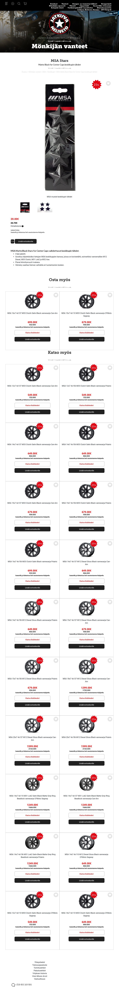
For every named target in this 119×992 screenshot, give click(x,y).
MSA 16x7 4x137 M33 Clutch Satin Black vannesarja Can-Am (32, 313)
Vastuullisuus (39, 979)
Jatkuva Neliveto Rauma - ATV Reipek (94, 10)
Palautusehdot (40, 971)
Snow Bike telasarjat (102, 6)
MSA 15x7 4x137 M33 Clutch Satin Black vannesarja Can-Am (32, 503)
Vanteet (65, 4)
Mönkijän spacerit (57, 6)
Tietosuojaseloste (39, 965)
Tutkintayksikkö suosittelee (80, 8)
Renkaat (54, 4)
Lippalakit (84, 6)
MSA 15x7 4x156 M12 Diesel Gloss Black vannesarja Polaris (32, 679)
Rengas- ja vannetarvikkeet (84, 4)
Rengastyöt (106, 4)
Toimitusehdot (40, 968)
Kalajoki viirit (57, 8)
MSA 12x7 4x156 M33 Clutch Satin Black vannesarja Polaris (86, 386)
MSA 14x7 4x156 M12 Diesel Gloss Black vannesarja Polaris (32, 620)
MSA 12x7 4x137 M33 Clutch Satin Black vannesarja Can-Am (32, 386)
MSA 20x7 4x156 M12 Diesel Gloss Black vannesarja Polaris (86, 737)
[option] (59, 137)
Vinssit (72, 6)
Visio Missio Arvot (39, 976)
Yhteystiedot (40, 962)
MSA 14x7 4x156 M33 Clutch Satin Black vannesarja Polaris (86, 444)
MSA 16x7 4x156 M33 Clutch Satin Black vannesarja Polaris (32, 561)
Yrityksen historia (40, 973)
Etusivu (24, 72)
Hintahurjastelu (104, 8)
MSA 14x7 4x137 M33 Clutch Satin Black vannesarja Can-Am (32, 444)
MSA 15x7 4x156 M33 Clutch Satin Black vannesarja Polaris (86, 503)
